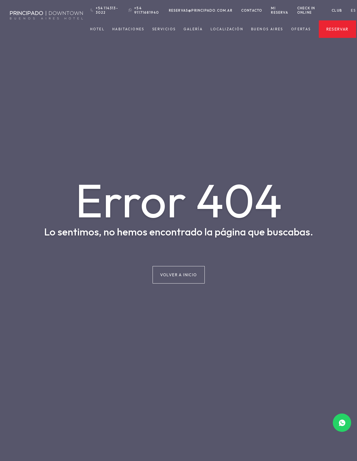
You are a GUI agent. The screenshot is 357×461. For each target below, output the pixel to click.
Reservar (337, 29)
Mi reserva (279, 10)
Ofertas (301, 29)
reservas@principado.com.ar (200, 10)
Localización (227, 29)
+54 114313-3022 (104, 10)
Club (337, 10)
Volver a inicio (178, 274)
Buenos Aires (267, 29)
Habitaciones (128, 29)
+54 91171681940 (144, 10)
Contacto (251, 10)
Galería (193, 29)
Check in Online (306, 10)
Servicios (164, 29)
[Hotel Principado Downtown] (46, 23)
